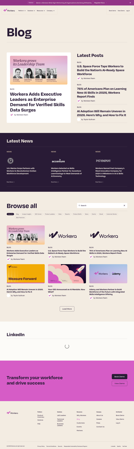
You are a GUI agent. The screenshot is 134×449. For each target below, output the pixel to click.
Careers (99, 411)
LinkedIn (113, 438)
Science (40, 411)
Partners (80, 422)
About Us (99, 407)
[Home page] (18, 404)
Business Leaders (60, 416)
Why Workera (81, 407)
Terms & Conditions (51, 438)
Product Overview (40, 408)
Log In (128, 10)
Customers (81, 414)
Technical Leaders (60, 411)
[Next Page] (67, 308)
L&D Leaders (61, 407)
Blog (78, 411)
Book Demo (112, 10)
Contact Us (100, 418)
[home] (9, 11)
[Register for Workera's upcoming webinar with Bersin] (100, 2)
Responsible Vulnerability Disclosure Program (75, 438)
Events (79, 418)
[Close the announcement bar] (130, 2)
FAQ (38, 415)
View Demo (121, 10)
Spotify (119, 438)
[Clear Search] (124, 205)
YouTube (124, 438)
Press (98, 414)
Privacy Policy (41, 438)
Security (60, 438)
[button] (22, 10)
